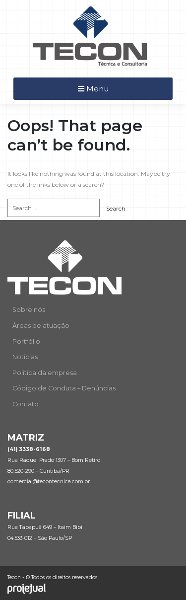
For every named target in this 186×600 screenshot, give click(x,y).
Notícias (25, 357)
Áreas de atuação (40, 325)
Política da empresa (44, 372)
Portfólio (26, 341)
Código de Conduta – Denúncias (64, 388)
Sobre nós (28, 309)
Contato (25, 404)
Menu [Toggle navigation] (93, 88)
